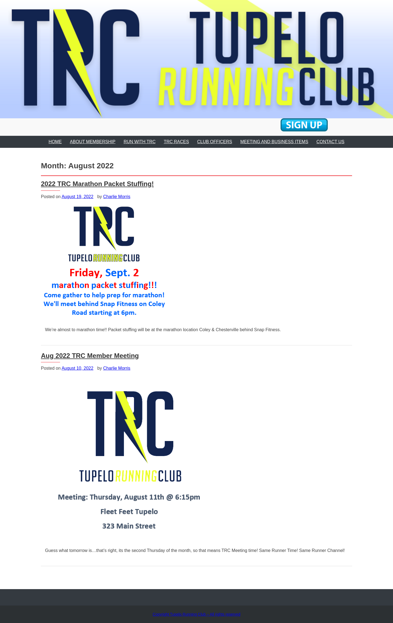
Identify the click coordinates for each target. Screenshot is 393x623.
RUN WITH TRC (140, 141)
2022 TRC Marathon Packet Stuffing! (97, 183)
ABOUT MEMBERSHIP (92, 141)
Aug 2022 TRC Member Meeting (90, 355)
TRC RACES (176, 141)
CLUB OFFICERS (214, 141)
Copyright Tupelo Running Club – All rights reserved (196, 614)
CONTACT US (330, 141)
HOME (55, 141)
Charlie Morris (116, 196)
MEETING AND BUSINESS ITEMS (274, 141)
